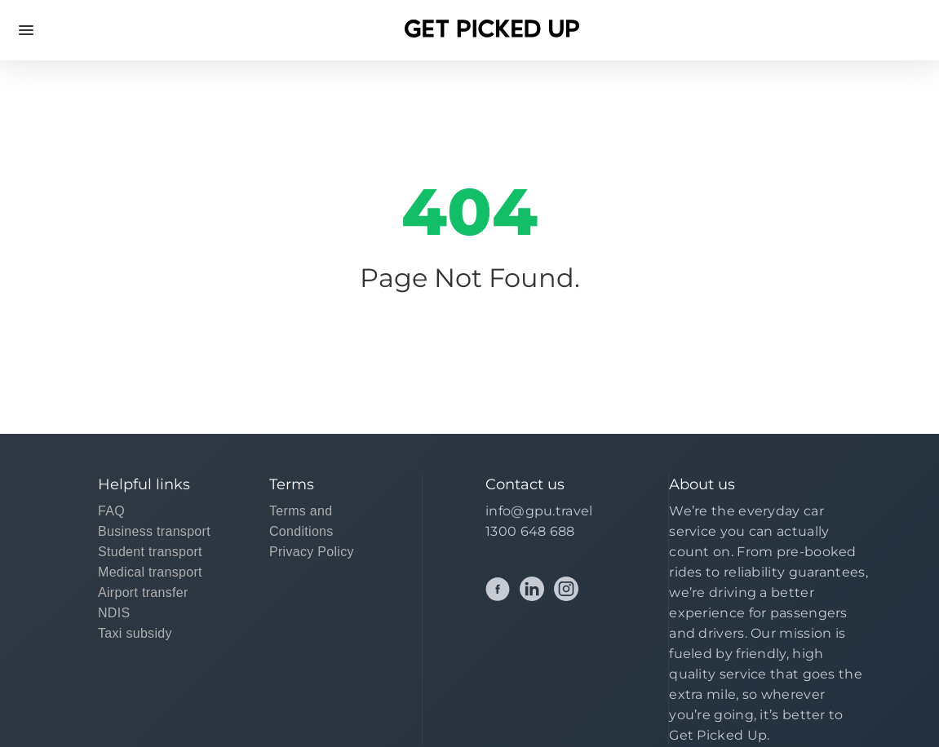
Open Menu (26, 30)
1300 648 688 (530, 531)
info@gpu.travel (539, 511)
